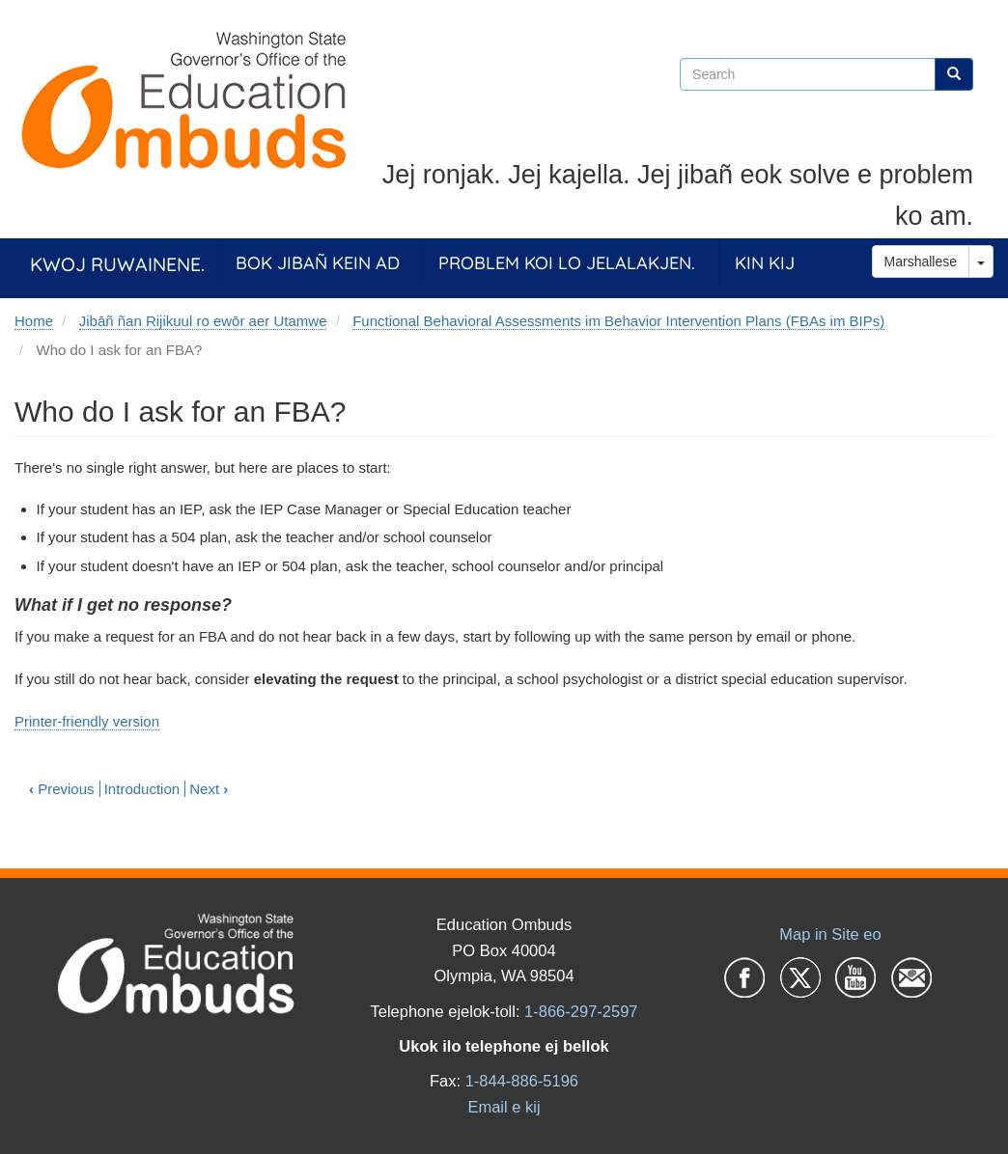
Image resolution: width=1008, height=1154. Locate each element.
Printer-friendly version (86, 721)
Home (33, 321)
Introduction (142, 789)
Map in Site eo (830, 934)
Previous (62, 789)
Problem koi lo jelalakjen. (566, 263)
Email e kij (503, 1106)
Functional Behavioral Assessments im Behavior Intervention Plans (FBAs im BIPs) (618, 321)
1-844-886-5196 (521, 1080)
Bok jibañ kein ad (318, 263)
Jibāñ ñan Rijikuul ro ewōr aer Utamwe (203, 321)
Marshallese (920, 261)
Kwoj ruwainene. (117, 264)
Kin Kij (765, 263)
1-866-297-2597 (580, 1011)
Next (208, 789)
